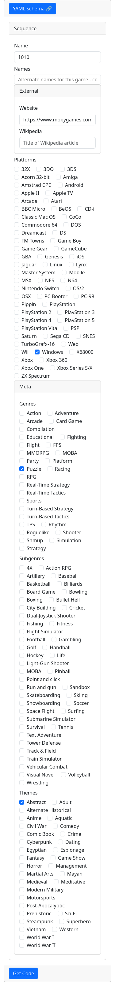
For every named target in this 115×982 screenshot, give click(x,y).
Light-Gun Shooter (48, 663)
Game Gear (34, 248)
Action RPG (58, 568)
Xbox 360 (56, 360)
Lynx (81, 264)
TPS (31, 524)
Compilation (41, 429)
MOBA (70, 453)
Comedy (69, 826)
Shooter (72, 532)
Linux (56, 264)
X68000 (85, 352)
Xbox (27, 360)
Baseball (68, 576)
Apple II (30, 193)
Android (74, 185)
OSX (26, 296)
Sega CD (60, 336)
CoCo (75, 216)
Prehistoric (39, 913)
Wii (25, 352)
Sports (34, 500)
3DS (71, 169)
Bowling (78, 591)
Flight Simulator (45, 631)
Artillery (36, 576)
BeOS (65, 209)
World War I (40, 937)
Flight (33, 445)
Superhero (79, 921)
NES (49, 280)
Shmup (35, 540)
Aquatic (63, 818)
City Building (41, 607)
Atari (56, 201)
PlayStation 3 (79, 312)
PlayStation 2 (36, 312)
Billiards (73, 583)
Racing (62, 468)
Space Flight (41, 711)
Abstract (36, 802)
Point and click (43, 679)
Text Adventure (44, 735)
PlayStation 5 (79, 320)
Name (21, 45)
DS (63, 232)
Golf (31, 647)
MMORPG (38, 453)
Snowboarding (43, 703)
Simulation (69, 540)
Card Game (69, 421)
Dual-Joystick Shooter (51, 615)
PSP (75, 328)
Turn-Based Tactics (48, 516)
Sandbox (80, 687)
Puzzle (34, 468)
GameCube (73, 248)
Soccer (81, 703)
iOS (80, 256)
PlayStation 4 (36, 320)
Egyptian (37, 850)
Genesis (54, 256)
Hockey (35, 655)
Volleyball (79, 774)
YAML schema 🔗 (32, 8)
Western (69, 929)
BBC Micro (33, 209)
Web (73, 344)
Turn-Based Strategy (50, 508)
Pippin (28, 304)
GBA (26, 256)
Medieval (37, 881)
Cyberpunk (39, 842)
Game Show (71, 857)
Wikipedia (30, 131)
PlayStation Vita (39, 328)
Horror (34, 865)
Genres (27, 403)
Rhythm (58, 524)
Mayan (75, 873)
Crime (74, 834)
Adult (65, 802)
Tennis (65, 727)
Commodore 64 (39, 224)
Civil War (37, 826)
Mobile (77, 272)
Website (28, 108)
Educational (40, 437)
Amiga (70, 177)
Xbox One (32, 368)
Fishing (35, 623)
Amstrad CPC (36, 185)
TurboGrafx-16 (38, 344)
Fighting (76, 437)
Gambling (70, 639)
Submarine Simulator (51, 719)
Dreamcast (33, 232)
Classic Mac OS (38, 216)
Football (36, 639)
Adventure (67, 413)
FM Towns (32, 240)
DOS (76, 224)
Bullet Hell (68, 599)
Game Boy (69, 240)
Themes (28, 792)
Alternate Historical (49, 810)
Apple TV (63, 193)
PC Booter (55, 296)
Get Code (23, 973)
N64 (72, 280)
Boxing (35, 599)
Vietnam (36, 929)
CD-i (89, 209)
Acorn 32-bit (35, 177)
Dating (73, 842)
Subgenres (31, 558)
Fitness (65, 623)
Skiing (81, 695)
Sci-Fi (71, 913)
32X (25, 169)
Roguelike (38, 532)
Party (33, 461)
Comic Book (40, 834)
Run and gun (41, 687)
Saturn (29, 336)
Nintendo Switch (40, 288)
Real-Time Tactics (46, 492)
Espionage (72, 850)
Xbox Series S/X (75, 368)
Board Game (41, 591)
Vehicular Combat (47, 766)
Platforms (25, 159)
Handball (60, 647)
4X (30, 568)
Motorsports (41, 897)
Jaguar (28, 264)
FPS (57, 445)
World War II (41, 945)
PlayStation (62, 304)
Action (34, 413)
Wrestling (37, 782)
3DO (49, 169)
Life (61, 655)
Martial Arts (40, 873)
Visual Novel (41, 774)
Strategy (36, 548)
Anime (34, 818)
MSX (26, 280)
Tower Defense (44, 742)
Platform (62, 461)
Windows (52, 352)
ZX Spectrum (36, 375)
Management (71, 865)
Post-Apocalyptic (46, 905)
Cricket (77, 607)
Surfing (76, 711)
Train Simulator (44, 758)
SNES (89, 336)
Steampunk (40, 921)
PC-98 (87, 296)
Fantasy (35, 857)
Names (22, 68)
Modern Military (45, 889)
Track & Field (41, 750)
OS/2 (78, 288)
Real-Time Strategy (48, 484)
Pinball (63, 671)
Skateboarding (43, 695)
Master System (38, 272)
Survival (36, 727)
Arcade (29, 201)
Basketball (38, 583)
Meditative (73, 881)
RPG (31, 476)
